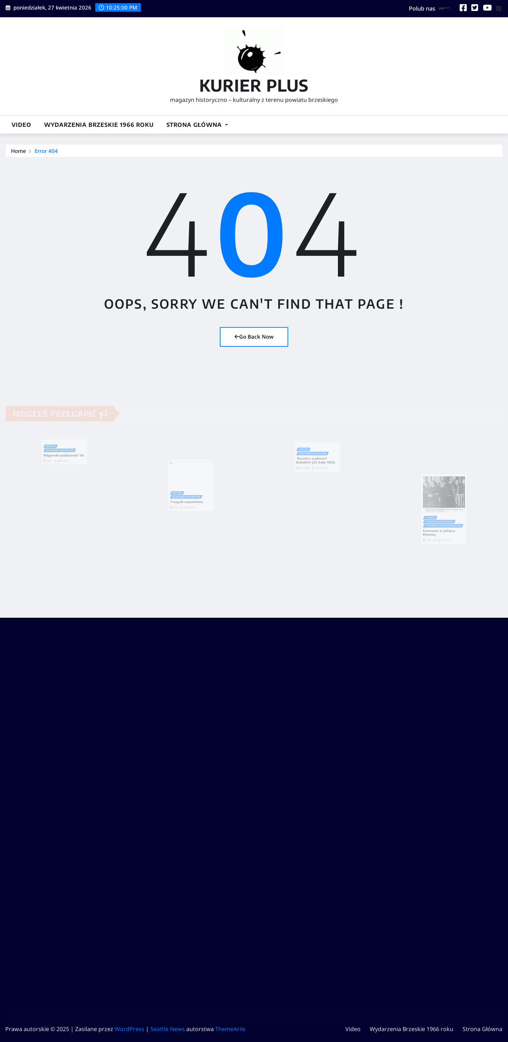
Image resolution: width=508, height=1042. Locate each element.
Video (21, 124)
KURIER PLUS (254, 85)
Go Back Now (254, 336)
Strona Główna (197, 124)
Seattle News (167, 1029)
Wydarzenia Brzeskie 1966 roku (99, 124)
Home (18, 150)
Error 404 (46, 150)
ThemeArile (230, 1029)
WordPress (129, 1029)
